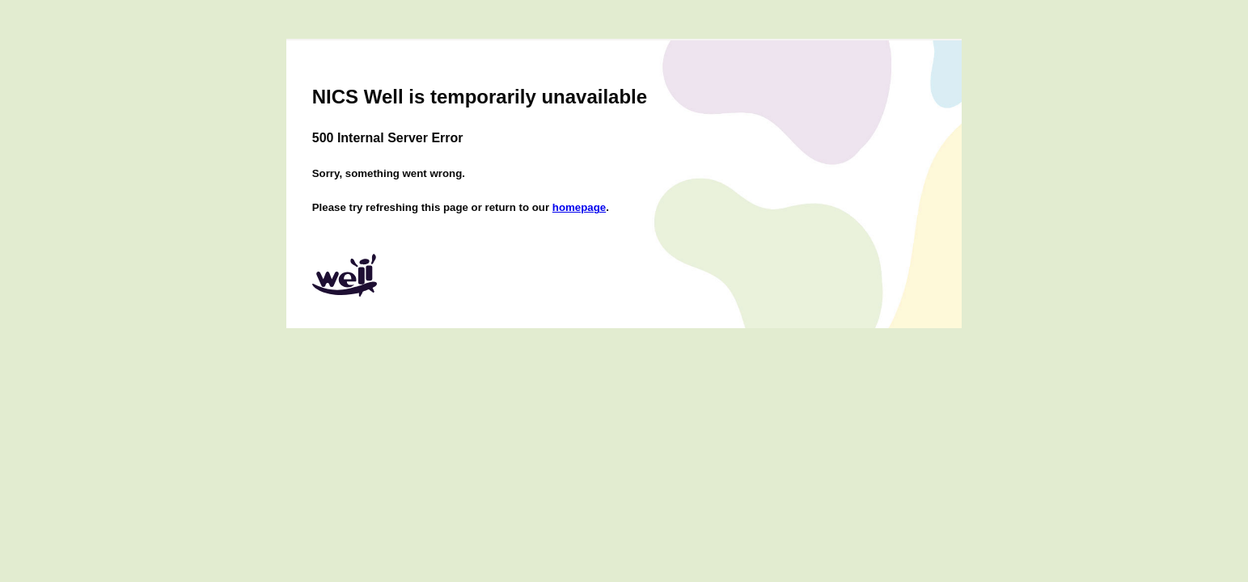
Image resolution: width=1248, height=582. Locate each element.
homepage (579, 207)
